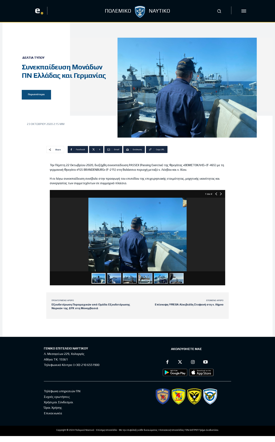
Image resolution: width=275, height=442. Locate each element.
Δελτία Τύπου (33, 57)
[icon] (243, 11)
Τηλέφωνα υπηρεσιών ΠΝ (62, 391)
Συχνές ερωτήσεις (57, 397)
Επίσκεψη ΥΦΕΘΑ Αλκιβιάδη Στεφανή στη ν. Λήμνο (189, 304)
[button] (219, 11)
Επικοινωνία (53, 413)
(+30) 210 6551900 (86, 365)
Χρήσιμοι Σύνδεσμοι (58, 402)
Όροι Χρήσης (53, 408)
